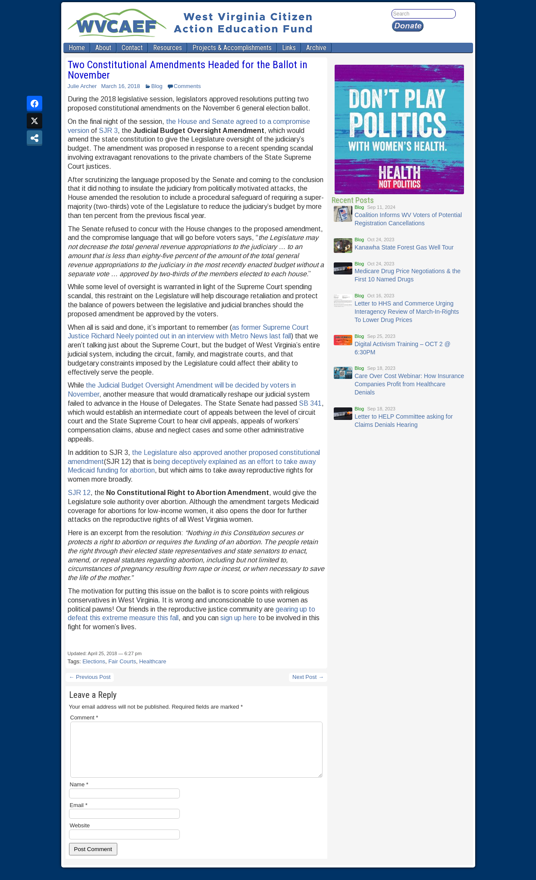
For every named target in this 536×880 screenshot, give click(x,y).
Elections (93, 661)
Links (289, 48)
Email (79, 815)
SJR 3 (108, 130)
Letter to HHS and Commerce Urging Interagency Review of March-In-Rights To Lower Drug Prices (406, 311)
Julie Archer (82, 86)
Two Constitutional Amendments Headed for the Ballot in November (187, 70)
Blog (157, 86)
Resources (167, 48)
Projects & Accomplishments (232, 48)
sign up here (238, 617)
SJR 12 (79, 492)
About (103, 48)
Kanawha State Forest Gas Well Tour (404, 247)
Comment (84, 717)
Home (77, 48)
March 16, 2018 (120, 86)
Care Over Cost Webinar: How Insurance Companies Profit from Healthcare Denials (409, 384)
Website (80, 836)
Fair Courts (122, 661)
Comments (187, 86)
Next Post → (308, 677)
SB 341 (310, 403)
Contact (132, 48)
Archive (316, 48)
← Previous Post (90, 677)
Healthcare (152, 661)
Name (79, 795)
